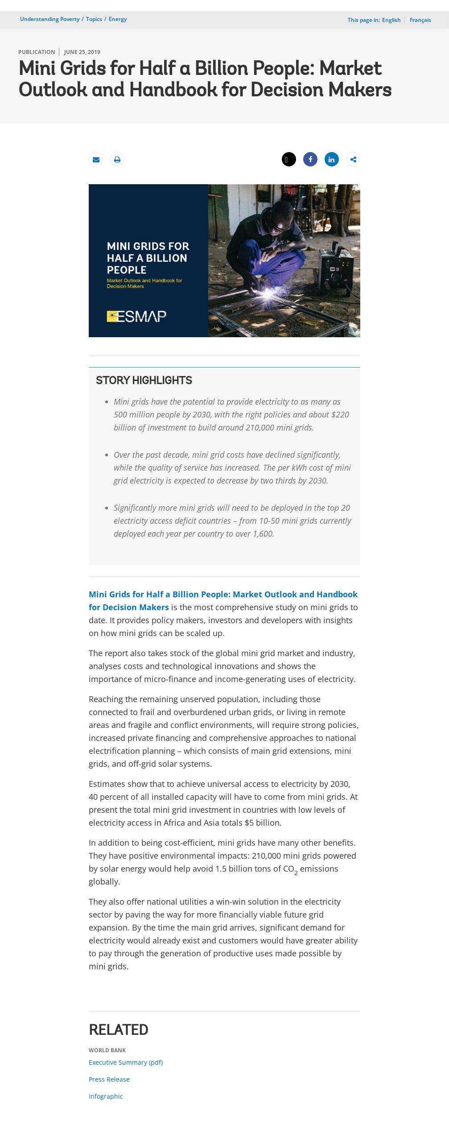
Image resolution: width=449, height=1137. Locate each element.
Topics (94, 19)
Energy (118, 19)
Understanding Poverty (49, 19)
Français (420, 20)
